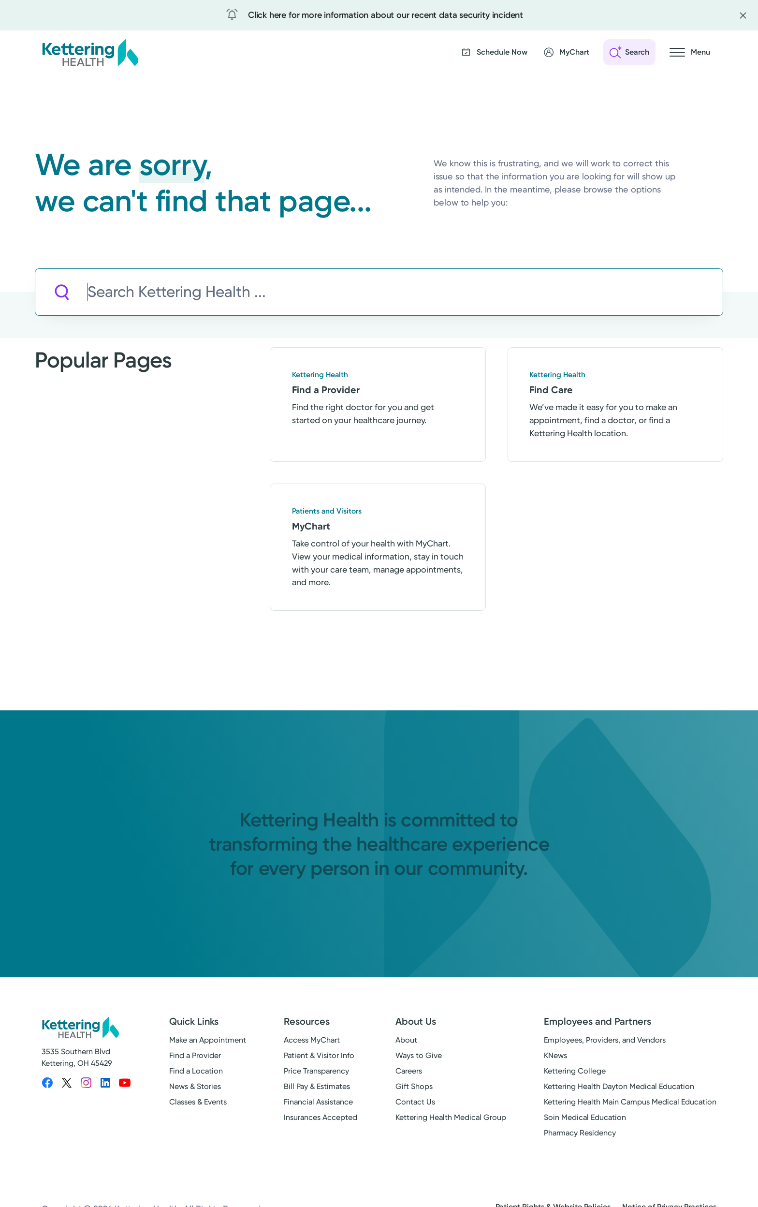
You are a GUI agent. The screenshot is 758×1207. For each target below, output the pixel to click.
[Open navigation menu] (689, 52)
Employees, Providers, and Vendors (605, 1042)
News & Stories (195, 1089)
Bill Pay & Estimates (317, 1089)
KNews (555, 1058)
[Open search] (629, 52)
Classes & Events (198, 1104)
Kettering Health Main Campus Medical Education (630, 1104)
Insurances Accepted (320, 1120)
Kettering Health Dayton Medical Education (619, 1089)
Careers (408, 1073)
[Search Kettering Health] (405, 292)
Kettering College (575, 1073)
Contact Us (415, 1104)
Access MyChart (312, 1042)
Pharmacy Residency (580, 1135)
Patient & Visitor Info (319, 1058)
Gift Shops (414, 1089)
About (406, 1042)
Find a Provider (195, 1058)
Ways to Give (418, 1058)
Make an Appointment (207, 1042)
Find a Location (196, 1073)
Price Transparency (316, 1073)
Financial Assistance (318, 1104)
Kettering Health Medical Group (450, 1120)
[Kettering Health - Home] (90, 52)
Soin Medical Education (585, 1120)
